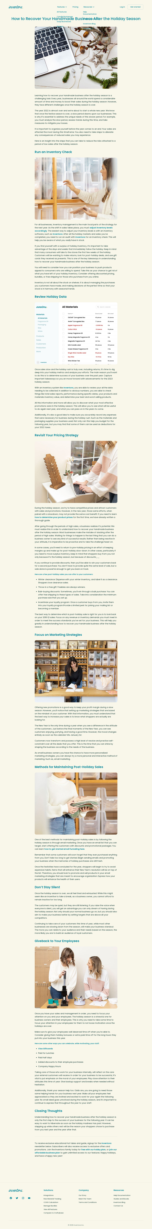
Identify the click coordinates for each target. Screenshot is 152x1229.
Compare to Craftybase (54, 1213)
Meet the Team (85, 1199)
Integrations (49, 1195)
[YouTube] (29, 1198)
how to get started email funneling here (64, 849)
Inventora (58, 234)
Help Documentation (122, 1195)
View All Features (50, 1209)
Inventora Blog (119, 1202)
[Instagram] (23, 1198)
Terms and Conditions (88, 1202)
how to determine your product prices (54, 517)
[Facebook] (11, 1198)
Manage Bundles (50, 1206)
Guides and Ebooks (121, 1199)
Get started (135, 7)
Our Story (82, 1195)
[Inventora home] (31, 7)
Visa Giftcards (45, 1048)
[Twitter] (17, 1198)
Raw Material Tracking (52, 1199)
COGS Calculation (51, 1202)
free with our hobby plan (93, 1149)
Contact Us (118, 1206)
